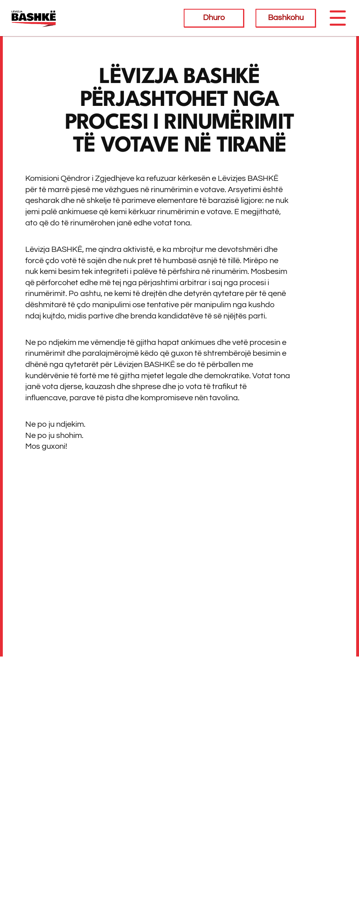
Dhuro (214, 18)
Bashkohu (286, 18)
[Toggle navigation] (337, 18)
